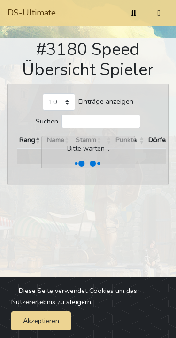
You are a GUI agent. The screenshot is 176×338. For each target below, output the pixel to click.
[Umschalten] (158, 13)
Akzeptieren (41, 320)
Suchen (47, 121)
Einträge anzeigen (105, 101)
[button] (38, 140)
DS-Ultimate (32, 12)
